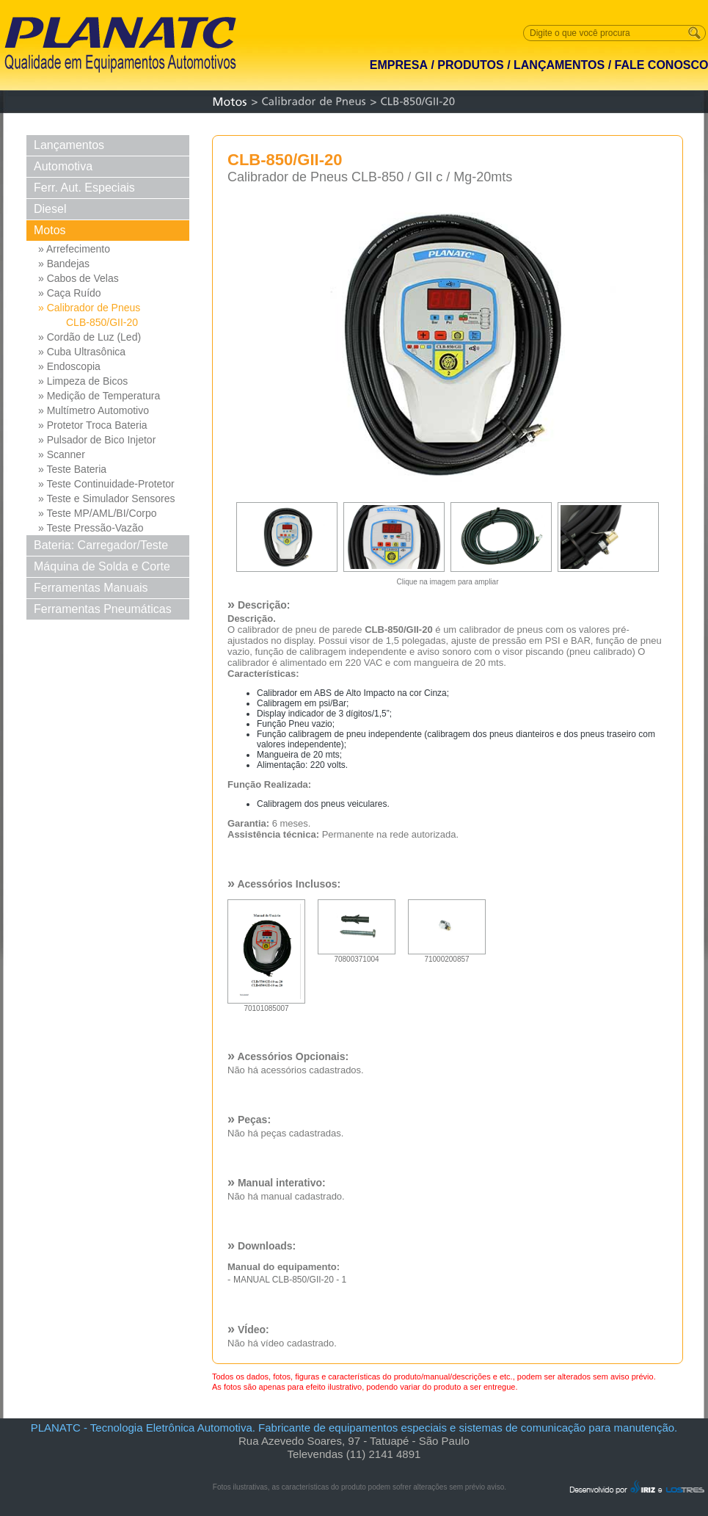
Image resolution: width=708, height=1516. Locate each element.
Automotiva (63, 166)
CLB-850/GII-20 (102, 322)
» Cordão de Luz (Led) (89, 337)
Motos (50, 230)
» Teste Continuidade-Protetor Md (106, 484)
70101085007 (266, 1005)
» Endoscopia (69, 366)
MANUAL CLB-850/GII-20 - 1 (289, 1279)
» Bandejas (64, 263)
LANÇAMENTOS (559, 65)
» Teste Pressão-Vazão (90, 528)
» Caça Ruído (69, 293)
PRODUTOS (470, 65)
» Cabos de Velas (78, 278)
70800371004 (356, 956)
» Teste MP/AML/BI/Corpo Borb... (97, 514)
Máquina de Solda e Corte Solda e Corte (102, 568)
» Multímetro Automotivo (93, 410)
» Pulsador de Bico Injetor (97, 440)
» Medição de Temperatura (99, 396)
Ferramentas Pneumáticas (103, 609)
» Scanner (61, 454)
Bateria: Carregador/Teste (101, 545)
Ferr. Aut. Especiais (84, 187)
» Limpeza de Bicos (83, 381)
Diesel (50, 209)
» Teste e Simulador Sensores (106, 498)
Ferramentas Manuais (91, 587)
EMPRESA (399, 65)
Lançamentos (69, 145)
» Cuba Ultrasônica (81, 352)
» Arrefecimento (74, 249)
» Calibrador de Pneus (89, 307)
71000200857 (447, 956)
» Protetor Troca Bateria (92, 425)
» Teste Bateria (72, 469)
